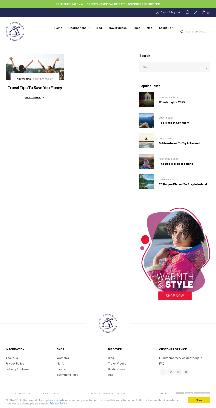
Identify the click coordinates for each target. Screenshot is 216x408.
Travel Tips (24, 79)
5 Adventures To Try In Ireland (179, 143)
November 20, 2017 (43, 79)
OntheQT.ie (35, 394)
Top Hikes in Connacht (174, 122)
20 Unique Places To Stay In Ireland (183, 184)
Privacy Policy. (58, 403)
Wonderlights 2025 (172, 102)
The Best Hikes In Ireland (176, 163)
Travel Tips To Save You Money (35, 87)
